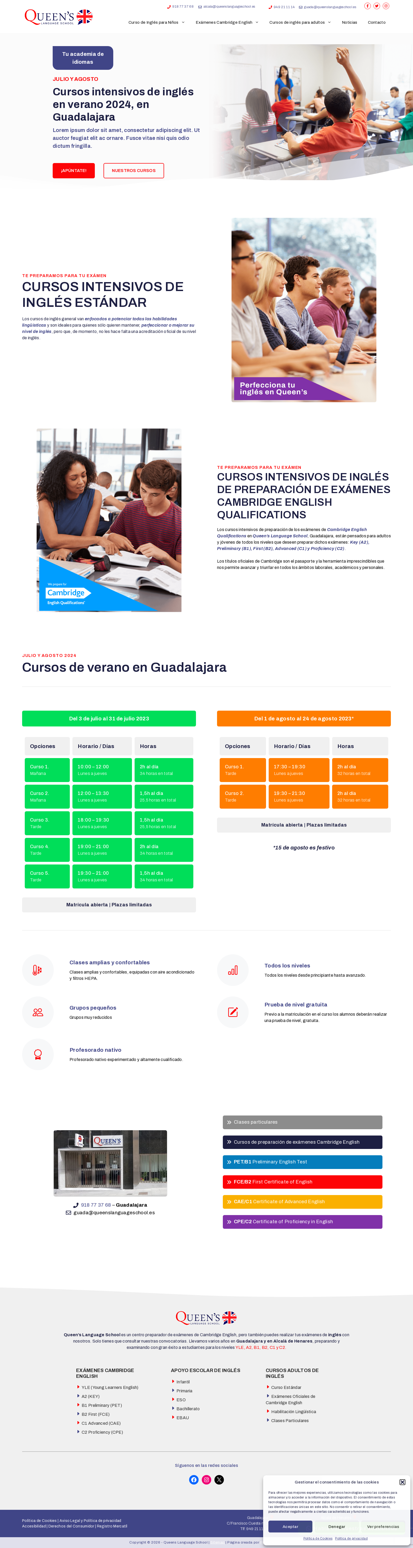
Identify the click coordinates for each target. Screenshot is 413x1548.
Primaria (184, 1391)
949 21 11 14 (284, 7)
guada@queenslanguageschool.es (330, 7)
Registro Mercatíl (112, 1526)
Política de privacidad (351, 1538)
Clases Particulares (290, 1420)
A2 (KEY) (91, 1396)
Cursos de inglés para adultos (303, 22)
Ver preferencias (383, 1527)
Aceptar (290, 1527)
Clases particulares (256, 1122)
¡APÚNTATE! (73, 170)
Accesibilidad (34, 1526)
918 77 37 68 (183, 6)
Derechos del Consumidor (71, 1526)
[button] (402, 1482)
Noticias (349, 22)
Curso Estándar (286, 1387)
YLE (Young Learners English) (110, 1387)
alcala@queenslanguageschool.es (229, 6)
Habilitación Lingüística (293, 1411)
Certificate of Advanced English (279, 1201)
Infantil (183, 1382)
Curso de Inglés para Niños (159, 22)
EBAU (182, 1418)
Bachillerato (188, 1409)
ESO (181, 1400)
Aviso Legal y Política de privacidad (89, 1521)
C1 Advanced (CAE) (101, 1423)
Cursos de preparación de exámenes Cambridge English (297, 1142)
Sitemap (217, 1542)
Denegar (336, 1527)
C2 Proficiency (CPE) (102, 1432)
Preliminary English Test (270, 1161)
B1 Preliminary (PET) (102, 1405)
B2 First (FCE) (96, 1414)
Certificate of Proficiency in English (283, 1221)
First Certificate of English (273, 1182)
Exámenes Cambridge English (230, 22)
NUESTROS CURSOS (134, 170)
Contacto (377, 22)
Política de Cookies (318, 1538)
